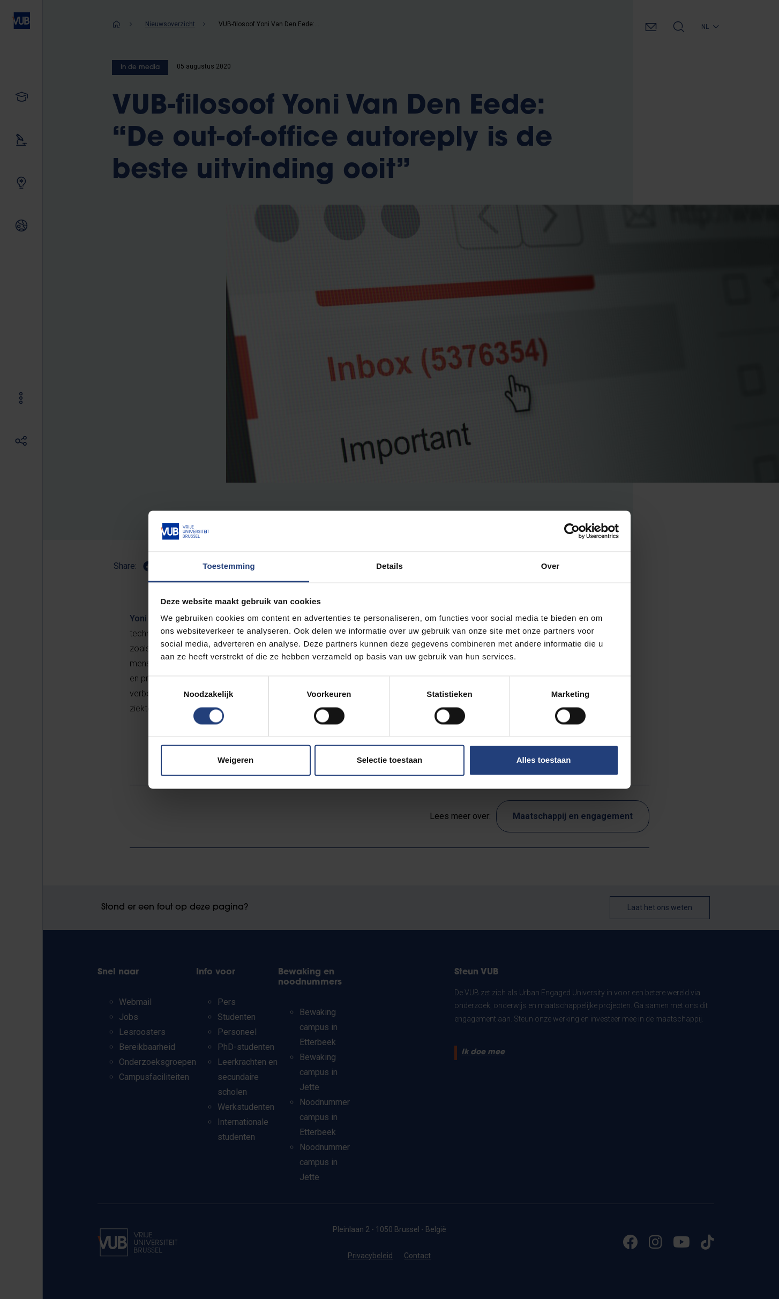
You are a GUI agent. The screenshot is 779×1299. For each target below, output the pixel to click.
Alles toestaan (543, 760)
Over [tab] (550, 566)
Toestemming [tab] (229, 566)
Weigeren (235, 760)
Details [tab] (389, 566)
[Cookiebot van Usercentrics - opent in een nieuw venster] (572, 531)
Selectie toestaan (390, 760)
